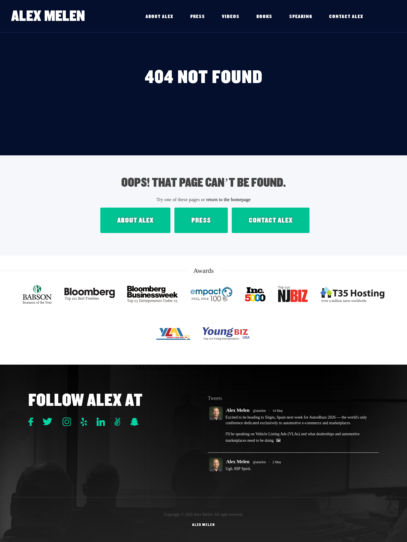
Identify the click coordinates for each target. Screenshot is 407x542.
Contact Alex (346, 16)
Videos (230, 16)
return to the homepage (228, 199)
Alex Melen (48, 16)
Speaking (300, 16)
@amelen (259, 411)
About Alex (159, 16)
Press (197, 16)
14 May (277, 411)
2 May (276, 462)
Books (264, 16)
